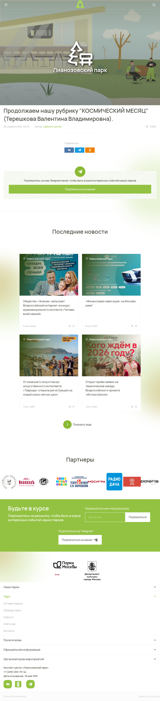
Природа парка (12, 610)
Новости (9, 617)
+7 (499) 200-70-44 (15, 671)
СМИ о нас (10, 624)
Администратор (52, 126)
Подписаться (138, 517)
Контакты (9, 630)
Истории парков (13, 603)
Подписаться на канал (80, 189)
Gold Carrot (154, 696)
